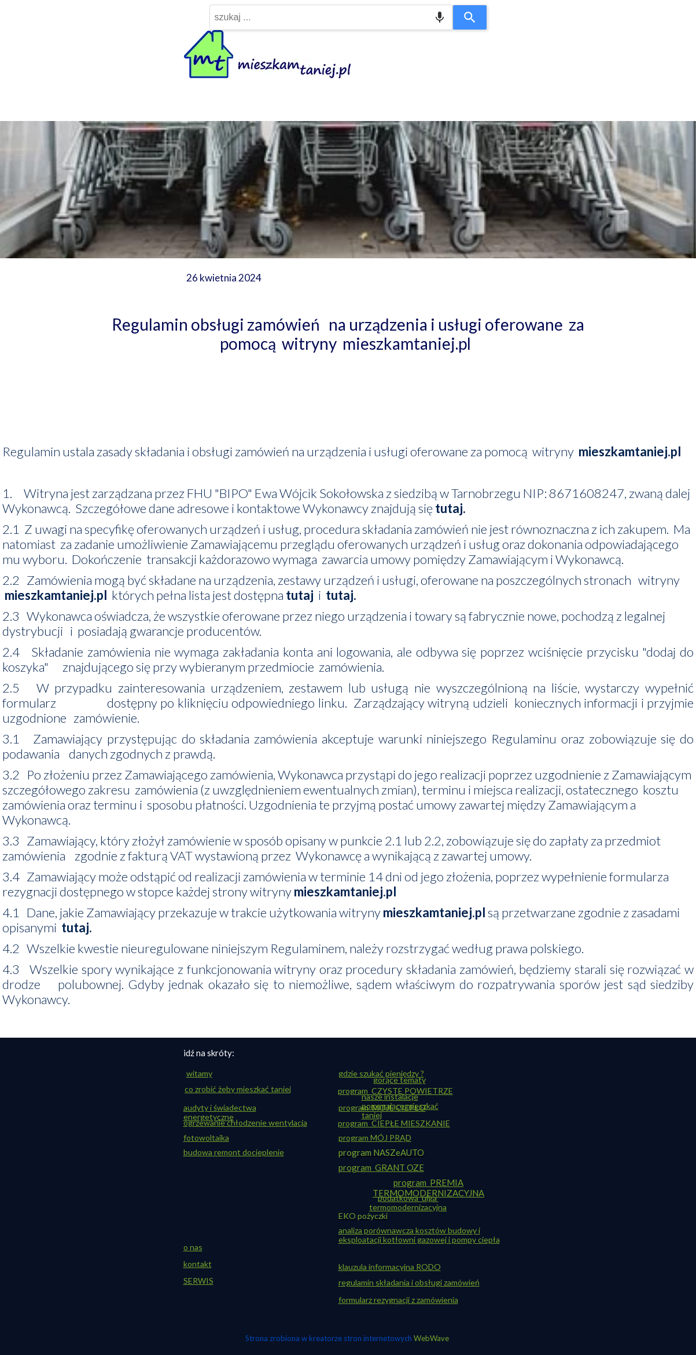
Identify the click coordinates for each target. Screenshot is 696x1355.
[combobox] (330, 17)
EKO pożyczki (363, 1216)
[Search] (469, 17)
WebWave (431, 1338)
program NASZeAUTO (381, 1152)
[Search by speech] (440, 17)
